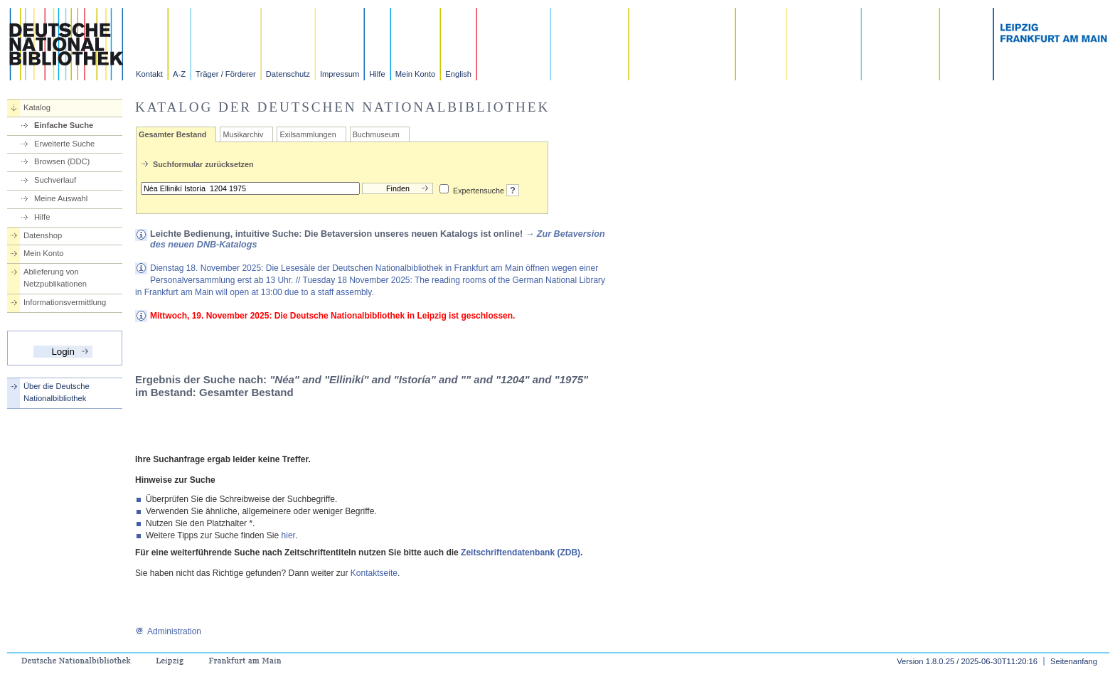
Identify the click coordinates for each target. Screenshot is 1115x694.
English (458, 74)
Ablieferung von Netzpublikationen (55, 277)
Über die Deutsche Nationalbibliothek (56, 392)
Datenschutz (288, 74)
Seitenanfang (1073, 661)
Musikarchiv (243, 134)
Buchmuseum (376, 134)
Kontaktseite (374, 573)
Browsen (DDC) (62, 161)
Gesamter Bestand (172, 134)
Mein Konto (415, 74)
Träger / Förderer (226, 74)
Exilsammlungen (307, 134)
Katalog (36, 107)
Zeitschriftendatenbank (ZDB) (520, 552)
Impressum (339, 74)
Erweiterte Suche (64, 143)
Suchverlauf (55, 180)
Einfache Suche (63, 125)
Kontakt (149, 74)
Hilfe (377, 74)
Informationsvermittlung (64, 302)
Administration (168, 631)
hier (288, 535)
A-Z (179, 74)
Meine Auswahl (60, 198)
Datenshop (42, 235)
